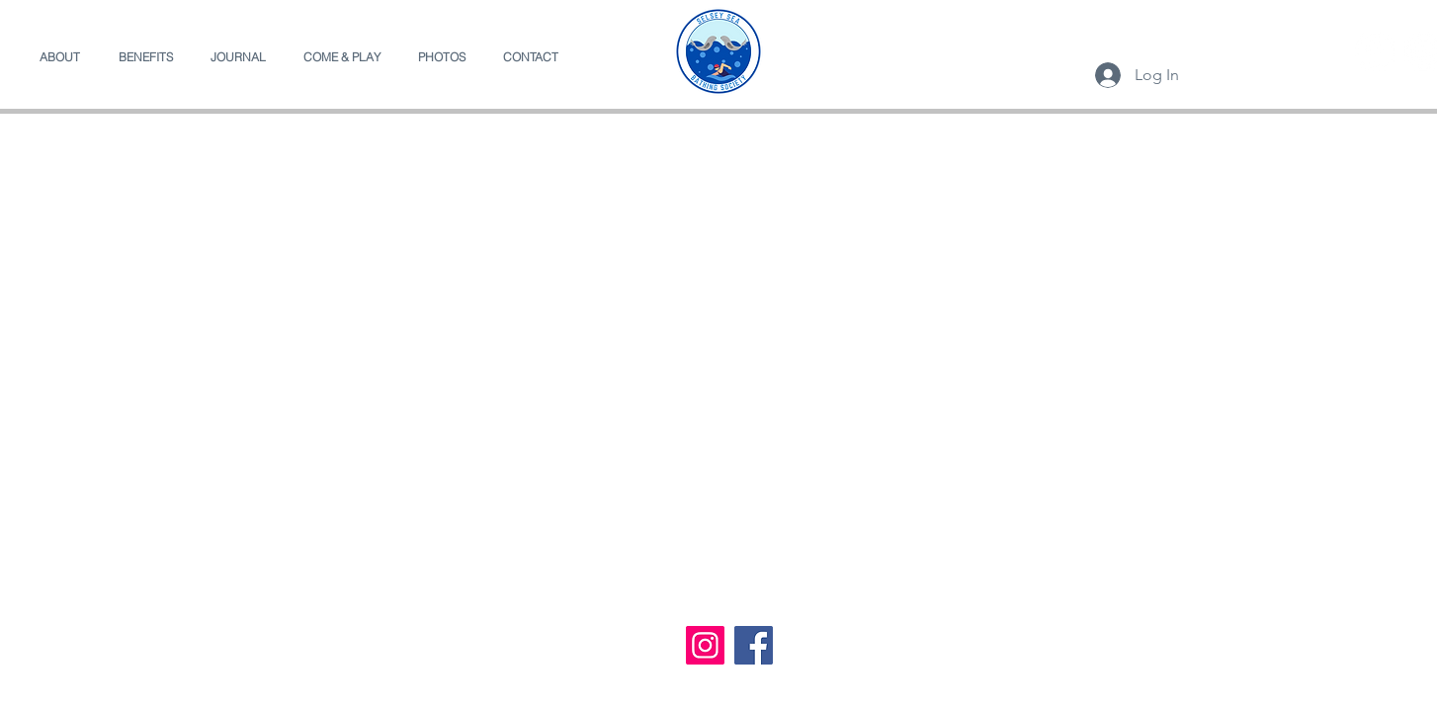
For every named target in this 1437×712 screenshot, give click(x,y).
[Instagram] (705, 645)
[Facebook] (1375, 51)
